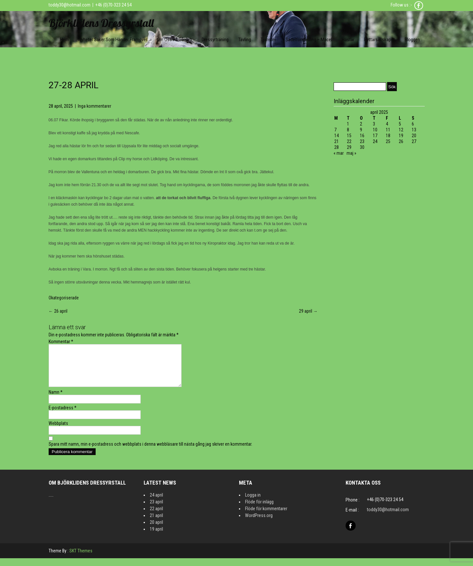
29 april (308, 311)
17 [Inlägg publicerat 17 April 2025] (375, 135)
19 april (156, 536)
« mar (339, 153)
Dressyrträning (215, 39)
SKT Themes (80, 558)
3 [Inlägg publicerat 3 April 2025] (374, 123)
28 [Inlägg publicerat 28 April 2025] (336, 147)
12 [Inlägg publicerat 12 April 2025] (401, 129)
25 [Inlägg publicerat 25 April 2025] (388, 141)
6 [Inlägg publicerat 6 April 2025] (413, 123)
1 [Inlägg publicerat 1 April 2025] (348, 123)
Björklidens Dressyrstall (101, 23)
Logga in (253, 502)
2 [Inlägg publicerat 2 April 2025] (361, 123)
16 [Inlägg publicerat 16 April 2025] (362, 135)
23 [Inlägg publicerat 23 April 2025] (362, 141)
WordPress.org (259, 523)
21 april (156, 523)
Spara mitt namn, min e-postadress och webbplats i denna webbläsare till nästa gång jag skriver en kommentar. (150, 451)
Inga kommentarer (94, 106)
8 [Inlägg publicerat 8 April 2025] (348, 129)
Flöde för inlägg (259, 509)
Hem (64, 39)
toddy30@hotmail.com (69, 4)
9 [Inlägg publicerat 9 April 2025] (361, 129)
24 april (156, 502)
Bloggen (412, 39)
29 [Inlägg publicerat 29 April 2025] (349, 147)
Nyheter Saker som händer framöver (112, 39)
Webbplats (58, 431)
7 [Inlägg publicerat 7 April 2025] (335, 129)
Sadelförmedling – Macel (309, 39)
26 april (58, 311)
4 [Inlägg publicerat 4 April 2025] (387, 123)
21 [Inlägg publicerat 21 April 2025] (336, 141)
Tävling (244, 39)
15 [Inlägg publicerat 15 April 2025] (349, 135)
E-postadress (63, 415)
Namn (56, 400)
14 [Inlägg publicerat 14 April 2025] (336, 135)
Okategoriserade (64, 297)
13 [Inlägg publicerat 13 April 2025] (414, 129)
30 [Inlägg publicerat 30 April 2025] (362, 147)
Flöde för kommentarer (266, 516)
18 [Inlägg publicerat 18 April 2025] (388, 135)
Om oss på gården (174, 39)
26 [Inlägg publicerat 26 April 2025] (401, 141)
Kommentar (61, 341)
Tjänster (268, 39)
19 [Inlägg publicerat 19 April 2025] (401, 135)
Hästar (348, 39)
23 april (156, 509)
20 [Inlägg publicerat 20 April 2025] (414, 135)
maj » (351, 153)
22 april (156, 516)
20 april (156, 530)
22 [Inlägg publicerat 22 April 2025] (349, 141)
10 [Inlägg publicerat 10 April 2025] (375, 129)
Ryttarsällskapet (379, 39)
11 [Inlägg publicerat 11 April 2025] (388, 129)
